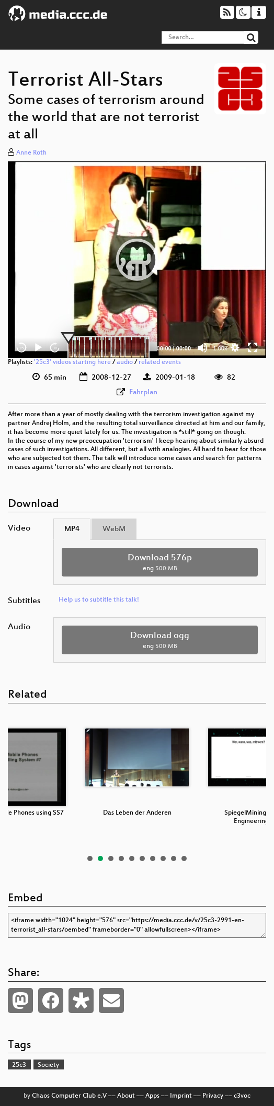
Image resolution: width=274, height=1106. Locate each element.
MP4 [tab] (71, 529)
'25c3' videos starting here (72, 362)
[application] (137, 259)
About (126, 1096)
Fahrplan (143, 392)
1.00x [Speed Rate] (220, 348)
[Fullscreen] (252, 348)
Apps (152, 1096)
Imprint (181, 1096)
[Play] (38, 348)
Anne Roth (31, 153)
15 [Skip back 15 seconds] (21, 348)
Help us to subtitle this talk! (99, 600)
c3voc (242, 1096)
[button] (137, 259)
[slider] (108, 347)
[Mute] (202, 348)
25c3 (19, 1065)
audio (125, 362)
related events (160, 362)
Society (48, 1065)
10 (184, 858)
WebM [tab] (113, 529)
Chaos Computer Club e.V (69, 1096)
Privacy (212, 1096)
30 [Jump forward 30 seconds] (55, 348)
